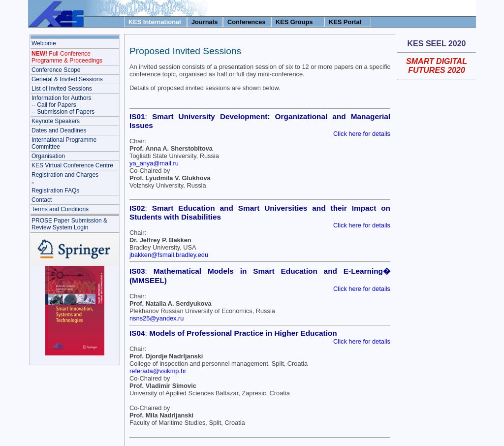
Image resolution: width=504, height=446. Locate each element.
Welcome (44, 43)
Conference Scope (56, 69)
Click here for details (361, 133)
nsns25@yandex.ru (156, 318)
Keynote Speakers (56, 121)
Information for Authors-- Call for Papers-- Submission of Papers (63, 105)
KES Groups (294, 22)
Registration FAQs (55, 190)
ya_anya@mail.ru (154, 163)
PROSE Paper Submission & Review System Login (69, 224)
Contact (42, 199)
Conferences (246, 22)
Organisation (48, 156)
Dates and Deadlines (59, 130)
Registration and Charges (65, 174)
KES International (154, 22)
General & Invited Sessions (67, 79)
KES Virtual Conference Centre (72, 165)
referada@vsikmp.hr (157, 371)
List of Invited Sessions (62, 88)
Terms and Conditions (60, 209)
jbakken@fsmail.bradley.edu (168, 254)
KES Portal (345, 22)
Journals (204, 22)
